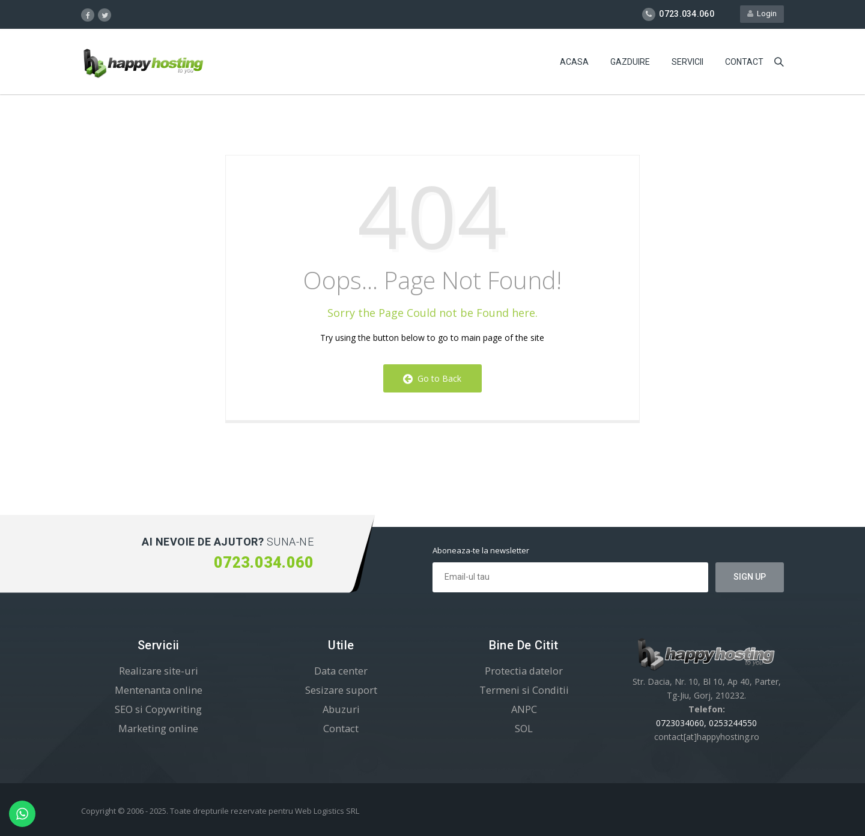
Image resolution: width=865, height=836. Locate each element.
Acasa (574, 63)
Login (762, 14)
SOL (524, 728)
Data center (341, 671)
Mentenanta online (158, 690)
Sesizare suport (341, 690)
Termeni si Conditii (524, 690)
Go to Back (432, 378)
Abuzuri (341, 709)
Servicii (687, 63)
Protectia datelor (524, 671)
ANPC (524, 709)
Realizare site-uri (158, 671)
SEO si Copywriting (158, 709)
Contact (744, 63)
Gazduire (630, 63)
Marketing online (158, 728)
